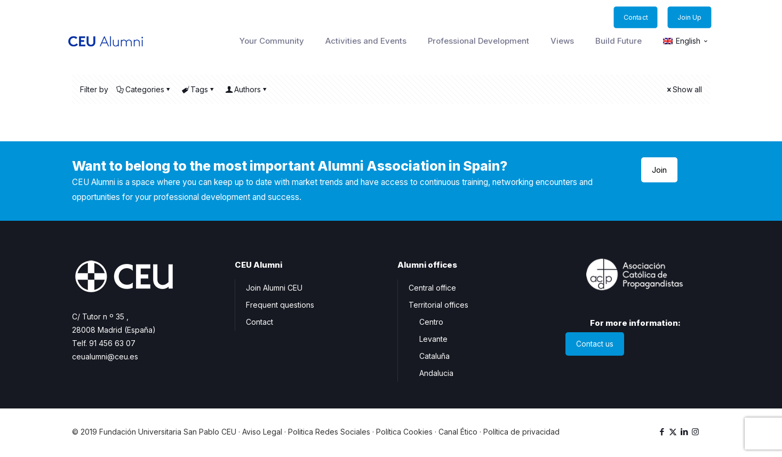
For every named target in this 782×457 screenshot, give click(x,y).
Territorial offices (438, 304)
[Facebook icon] (662, 432)
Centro (431, 321)
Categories (144, 89)
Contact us (594, 344)
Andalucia (436, 373)
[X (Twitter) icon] (673, 432)
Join (659, 170)
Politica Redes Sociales (329, 431)
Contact (259, 321)
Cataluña (434, 355)
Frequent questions (280, 304)
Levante (433, 338)
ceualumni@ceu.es (105, 356)
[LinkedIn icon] (684, 432)
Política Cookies (404, 431)
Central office (432, 287)
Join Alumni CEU (274, 287)
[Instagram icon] (695, 432)
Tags (198, 89)
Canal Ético (457, 431)
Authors (246, 89)
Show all (683, 89)
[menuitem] (686, 41)
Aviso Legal (262, 431)
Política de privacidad (521, 431)
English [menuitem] (688, 41)
